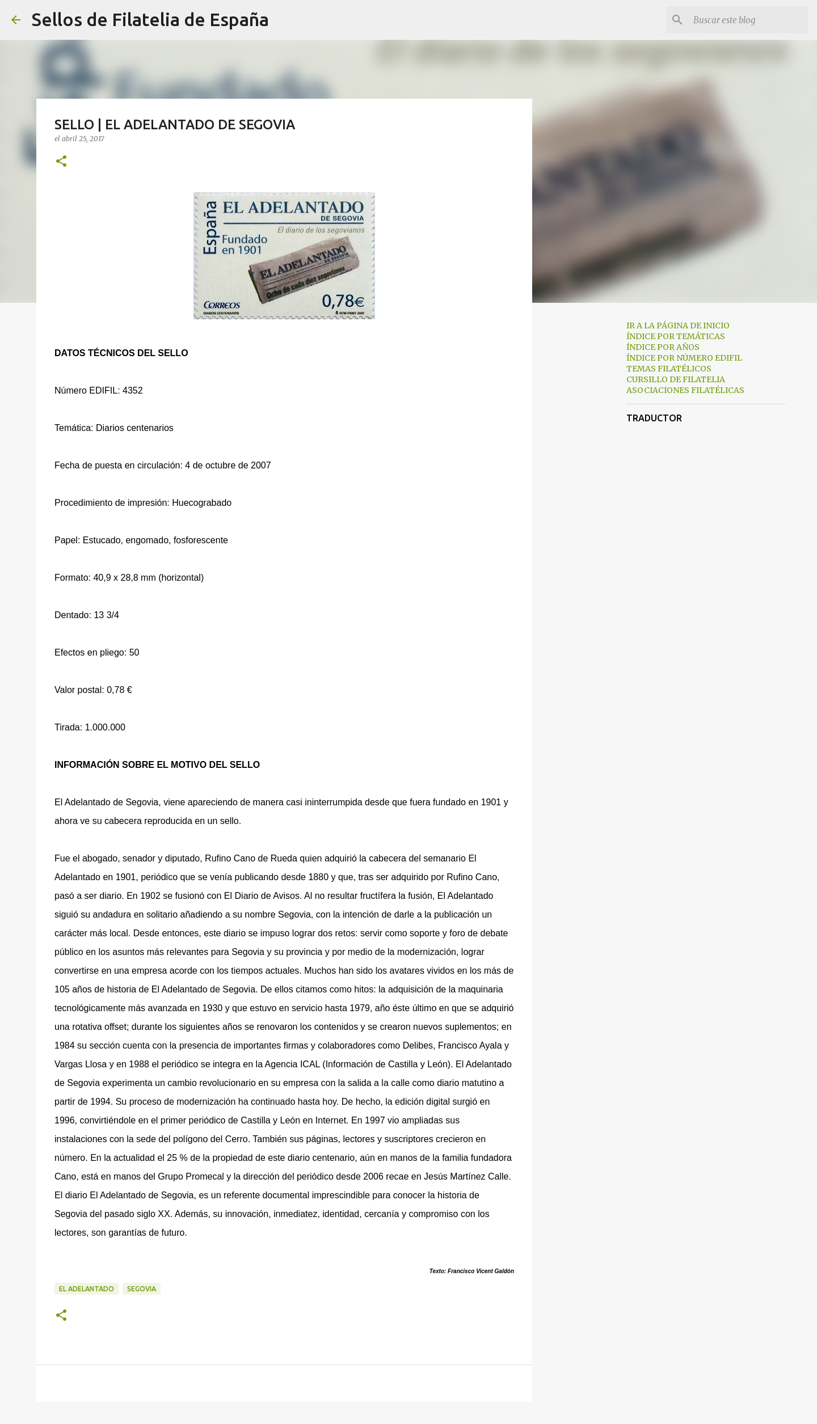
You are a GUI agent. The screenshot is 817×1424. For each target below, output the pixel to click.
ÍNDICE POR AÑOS (663, 347)
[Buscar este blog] (748, 19)
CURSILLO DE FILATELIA (675, 379)
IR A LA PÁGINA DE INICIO (678, 325)
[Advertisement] (590, 490)
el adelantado (86, 1288)
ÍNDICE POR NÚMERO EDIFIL (684, 358)
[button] (61, 162)
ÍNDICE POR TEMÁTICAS (675, 336)
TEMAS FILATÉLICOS (668, 369)
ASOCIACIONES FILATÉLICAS (685, 390)
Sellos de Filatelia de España (150, 19)
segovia (141, 1288)
